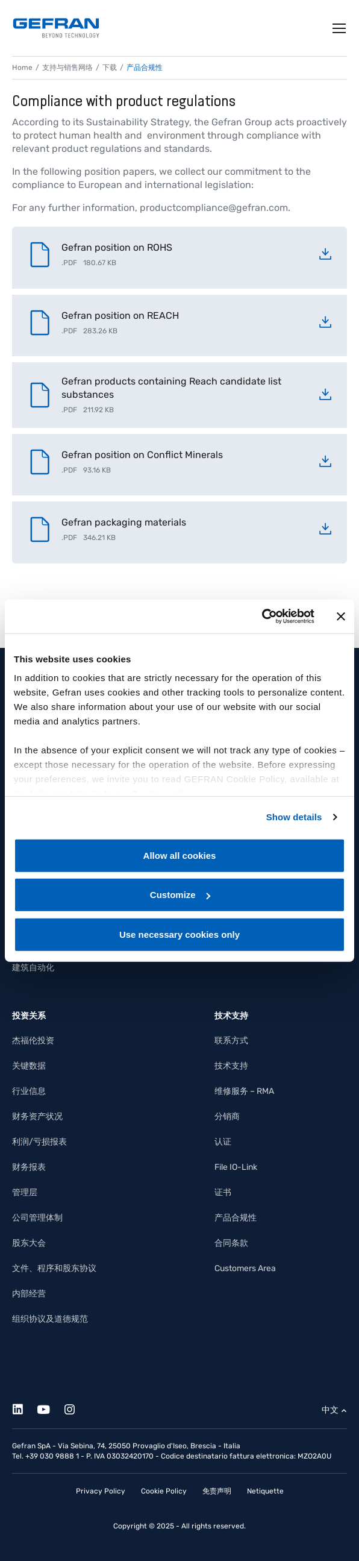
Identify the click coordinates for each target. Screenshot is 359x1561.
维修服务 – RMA (244, 1091)
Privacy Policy (100, 1491)
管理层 (24, 1192)
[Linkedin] (24, 1407)
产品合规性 (235, 1218)
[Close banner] (341, 616)
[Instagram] (76, 1407)
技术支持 (231, 1066)
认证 (222, 1142)
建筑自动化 (33, 968)
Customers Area (245, 1268)
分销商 (227, 1116)
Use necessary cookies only (179, 934)
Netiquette (265, 1491)
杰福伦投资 (33, 1040)
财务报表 (29, 1167)
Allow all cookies (179, 855)
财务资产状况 (37, 1116)
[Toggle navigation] (339, 28)
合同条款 (231, 1243)
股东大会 (29, 1243)
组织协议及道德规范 (50, 1319)
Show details (294, 817)
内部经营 (29, 1294)
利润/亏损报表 (39, 1142)
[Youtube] (50, 1407)
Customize (180, 895)
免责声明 (216, 1491)
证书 (222, 1192)
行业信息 (29, 1091)
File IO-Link (235, 1167)
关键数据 (29, 1066)
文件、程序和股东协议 (54, 1268)
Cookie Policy (164, 1491)
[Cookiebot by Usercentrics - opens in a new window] (261, 616)
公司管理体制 (37, 1218)
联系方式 (231, 1040)
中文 (330, 1410)
